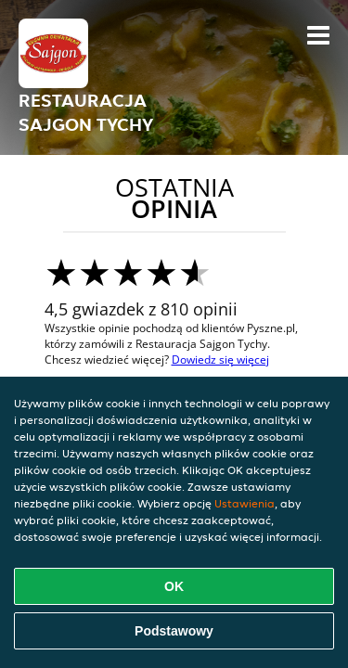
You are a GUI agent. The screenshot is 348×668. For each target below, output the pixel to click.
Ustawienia (244, 503)
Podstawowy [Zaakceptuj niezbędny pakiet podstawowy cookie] (174, 630)
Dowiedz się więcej (220, 359)
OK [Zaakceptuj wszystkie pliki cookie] (174, 586)
